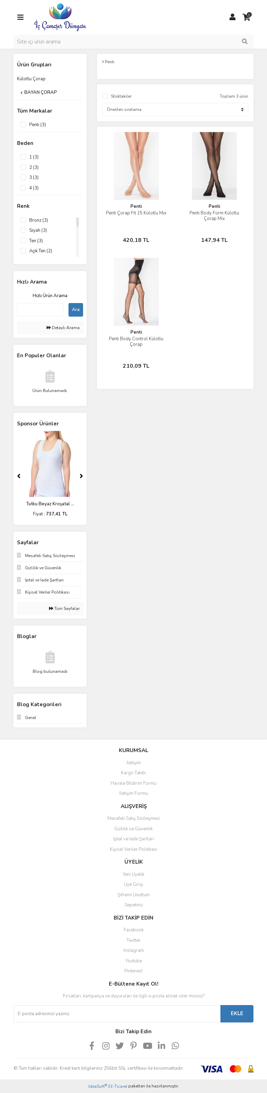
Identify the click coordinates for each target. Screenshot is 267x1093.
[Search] (133, 42)
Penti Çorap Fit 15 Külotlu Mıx (136, 213)
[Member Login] (232, 17)
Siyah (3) (38, 230)
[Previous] (19, 476)
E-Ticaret (119, 1086)
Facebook (134, 930)
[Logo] (60, 17)
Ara (76, 310)
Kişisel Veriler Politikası (133, 849)
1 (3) (34, 157)
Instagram (133, 950)
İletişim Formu (133, 793)
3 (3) (34, 177)
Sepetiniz (133, 905)
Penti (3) (37, 125)
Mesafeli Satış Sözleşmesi (133, 818)
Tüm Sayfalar (64, 608)
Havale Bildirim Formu (133, 783)
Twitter (133, 940)
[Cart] (246, 17)
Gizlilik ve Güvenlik (133, 829)
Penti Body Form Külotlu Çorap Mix (214, 216)
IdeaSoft (97, 1086)
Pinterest (133, 971)
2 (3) (34, 167)
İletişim (134, 763)
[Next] (81, 476)
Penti (136, 206)
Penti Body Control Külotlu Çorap (136, 342)
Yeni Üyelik (133, 874)
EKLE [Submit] (237, 1013)
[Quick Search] (40, 309)
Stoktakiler (121, 96)
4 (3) (34, 188)
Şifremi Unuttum (134, 895)
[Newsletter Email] (117, 1013)
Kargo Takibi (133, 773)
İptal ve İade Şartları (133, 839)
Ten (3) (36, 241)
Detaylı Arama (63, 328)
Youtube (134, 961)
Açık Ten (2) (40, 251)
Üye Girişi (133, 884)
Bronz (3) (38, 220)
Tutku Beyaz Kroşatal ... (50, 504)
